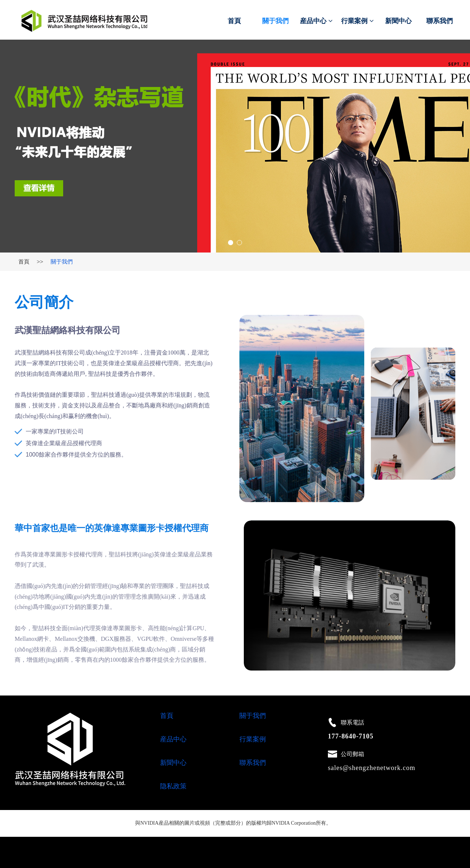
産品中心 (316, 21)
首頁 (234, 21)
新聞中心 (398, 21)
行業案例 (357, 21)
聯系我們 (439, 21)
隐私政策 (173, 786)
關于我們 (275, 21)
